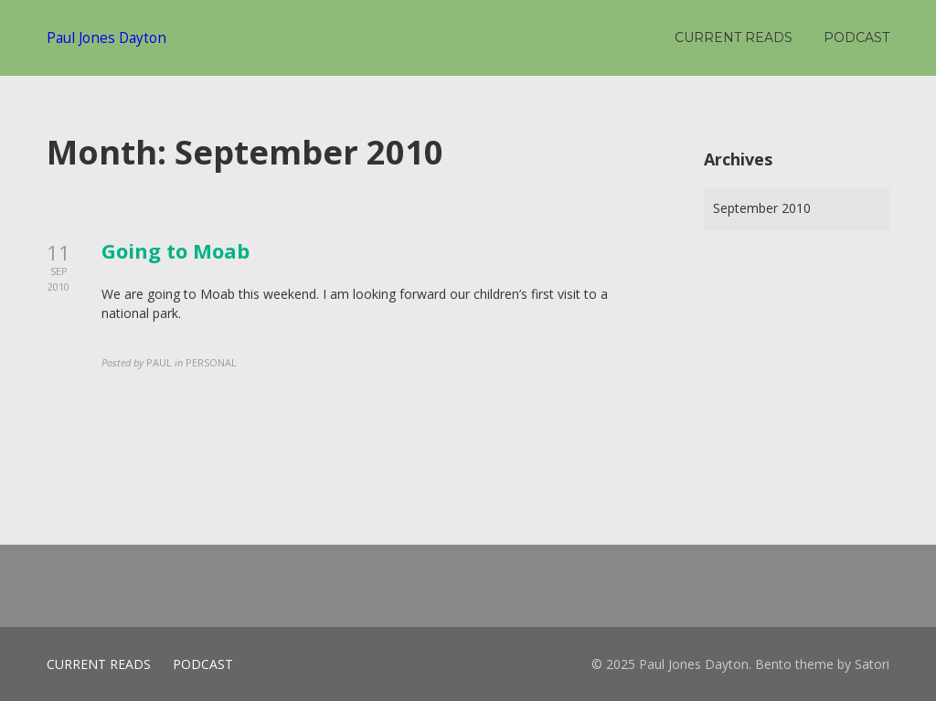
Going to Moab (175, 250)
